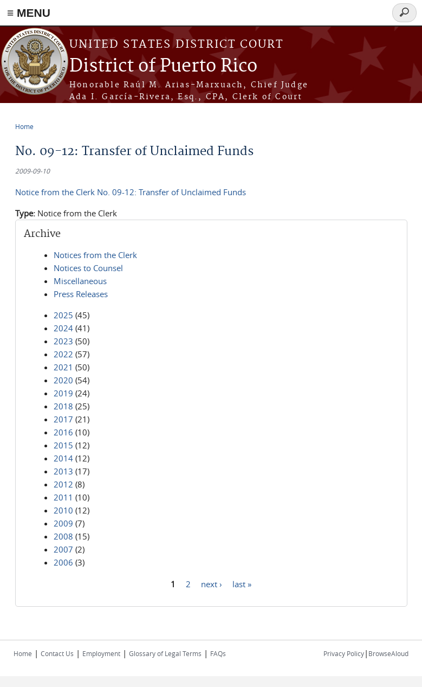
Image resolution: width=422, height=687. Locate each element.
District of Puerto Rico (163, 66)
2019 (63, 393)
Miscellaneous (80, 280)
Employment (101, 653)
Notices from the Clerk (95, 254)
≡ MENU (28, 13)
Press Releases (81, 293)
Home (24, 126)
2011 (63, 497)
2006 (63, 562)
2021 (63, 367)
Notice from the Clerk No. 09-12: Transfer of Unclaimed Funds (130, 192)
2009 (63, 523)
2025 (63, 315)
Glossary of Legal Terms (165, 653)
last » (241, 583)
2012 (63, 484)
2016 (63, 432)
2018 (63, 406)
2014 (63, 458)
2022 (63, 354)
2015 (63, 445)
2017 (63, 419)
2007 (63, 549)
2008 (63, 536)
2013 (63, 471)
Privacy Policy (343, 653)
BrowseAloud (388, 653)
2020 (63, 380)
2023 (63, 341)
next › (211, 583)
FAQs (218, 653)
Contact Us (57, 653)
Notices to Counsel (88, 267)
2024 (63, 328)
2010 (63, 510)
